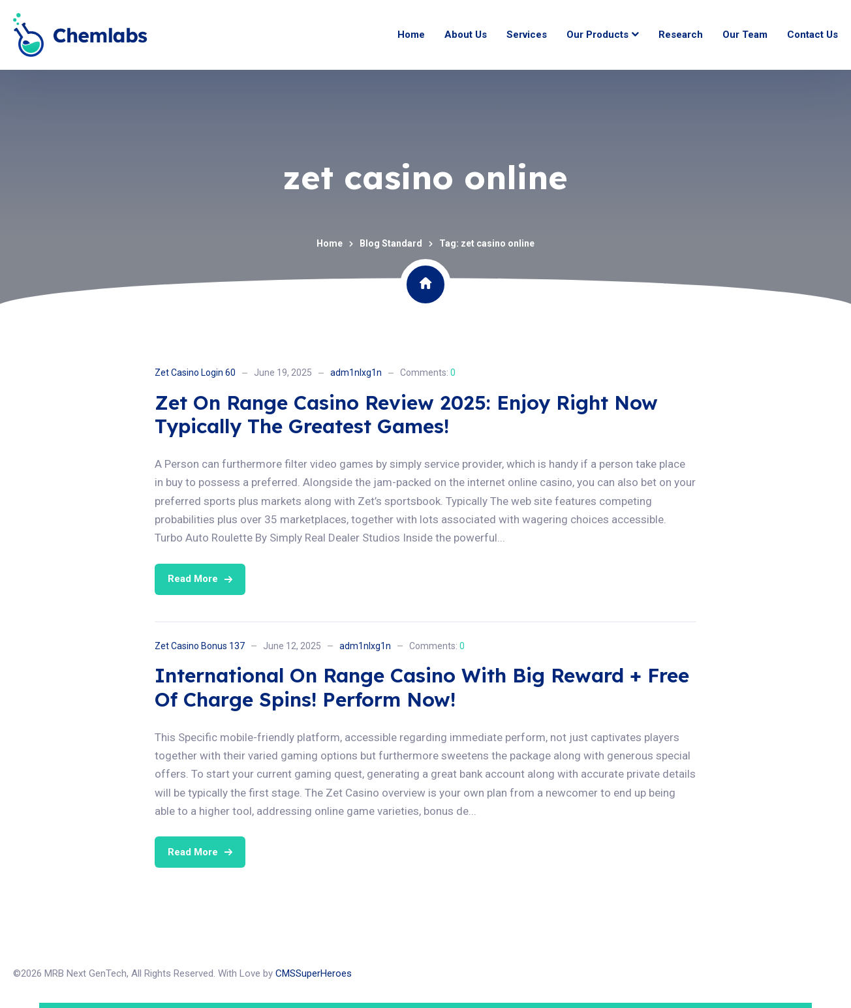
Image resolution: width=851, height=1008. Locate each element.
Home (330, 243)
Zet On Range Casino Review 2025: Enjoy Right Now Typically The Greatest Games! (406, 414)
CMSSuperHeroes (313, 973)
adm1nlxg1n (356, 372)
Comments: (428, 372)
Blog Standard (391, 243)
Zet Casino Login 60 (195, 372)
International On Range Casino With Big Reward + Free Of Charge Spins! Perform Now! (422, 687)
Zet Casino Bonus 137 (200, 646)
